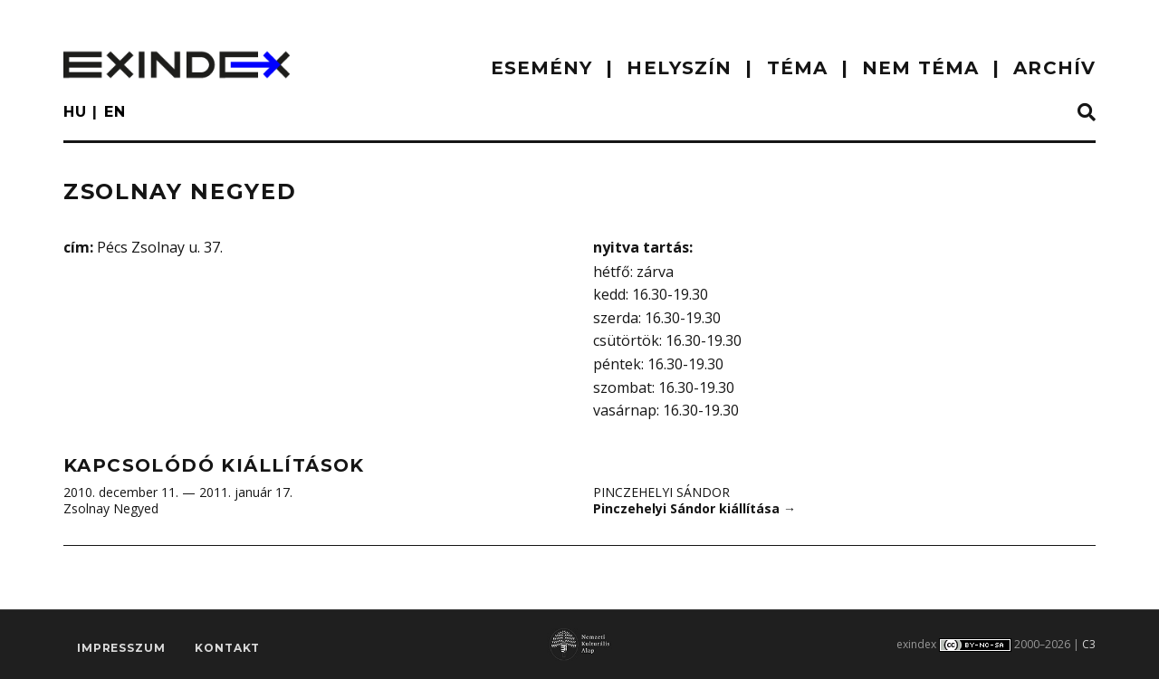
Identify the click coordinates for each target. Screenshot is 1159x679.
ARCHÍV (1054, 68)
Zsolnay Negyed (110, 508)
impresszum (121, 648)
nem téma (920, 68)
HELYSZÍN (679, 68)
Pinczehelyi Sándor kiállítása (694, 508)
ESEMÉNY (542, 68)
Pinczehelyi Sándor (661, 492)
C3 (1089, 644)
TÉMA (797, 68)
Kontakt (227, 648)
